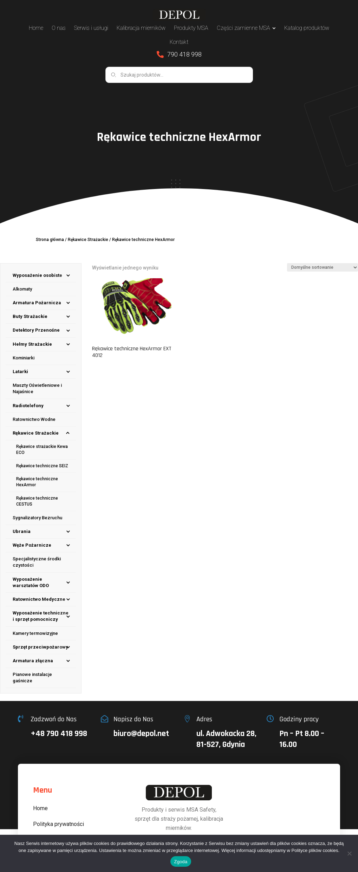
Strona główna (50, 239)
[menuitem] (36, 28)
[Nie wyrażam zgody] (349, 853)
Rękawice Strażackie (88, 239)
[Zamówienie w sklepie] (322, 267)
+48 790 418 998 (59, 733)
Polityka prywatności (58, 824)
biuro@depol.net (141, 733)
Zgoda (180, 861)
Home (40, 808)
